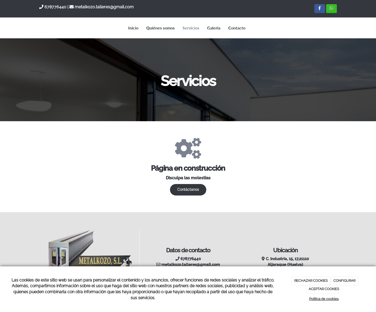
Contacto (236, 27)
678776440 (55, 6)
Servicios (191, 27)
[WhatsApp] (331, 8)
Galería (213, 27)
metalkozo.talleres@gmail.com (104, 6)
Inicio (133, 27)
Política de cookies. (324, 299)
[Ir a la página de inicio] (37, 27)
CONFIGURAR (344, 281)
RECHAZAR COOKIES (311, 281)
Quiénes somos (160, 27)
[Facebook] (319, 8)
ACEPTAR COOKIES (324, 289)
